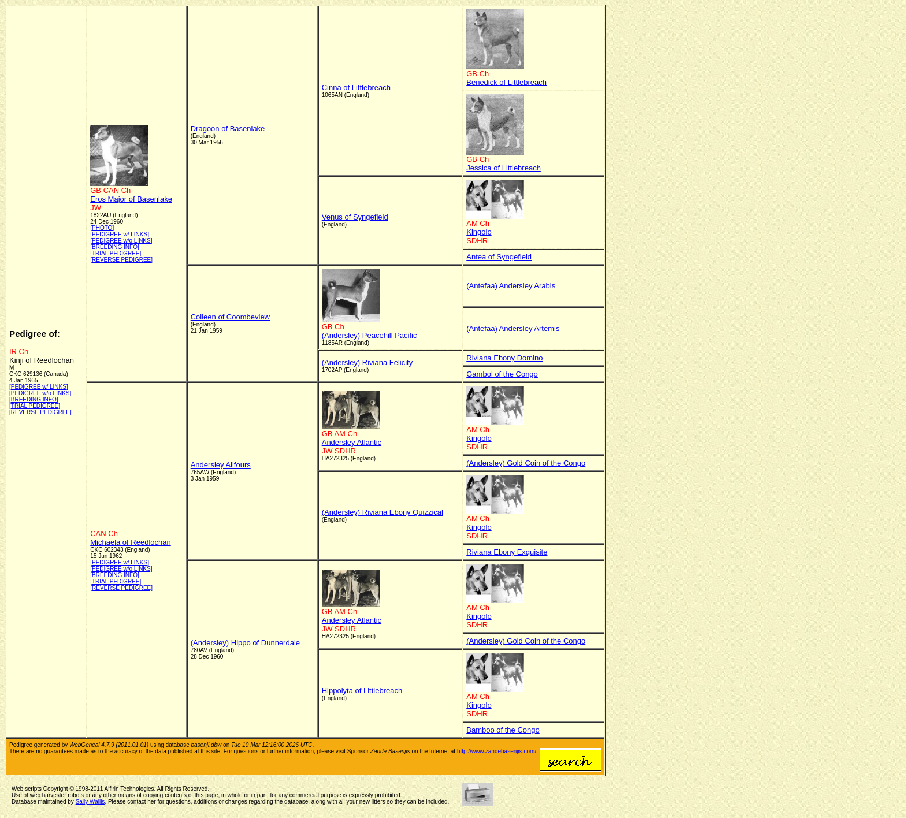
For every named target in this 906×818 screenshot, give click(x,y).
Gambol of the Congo (502, 374)
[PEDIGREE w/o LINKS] (40, 393)
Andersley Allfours (221, 464)
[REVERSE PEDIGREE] (40, 412)
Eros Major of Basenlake (131, 199)
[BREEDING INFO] (33, 399)
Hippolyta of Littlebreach (362, 690)
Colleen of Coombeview (230, 317)
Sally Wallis (90, 801)
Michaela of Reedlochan (130, 542)
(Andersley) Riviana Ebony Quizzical (382, 512)
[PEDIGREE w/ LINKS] (38, 387)
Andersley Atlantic (351, 442)
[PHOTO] (102, 228)
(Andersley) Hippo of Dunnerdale (245, 642)
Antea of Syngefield (499, 256)
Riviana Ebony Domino (504, 358)
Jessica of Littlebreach (503, 167)
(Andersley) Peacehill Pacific (369, 335)
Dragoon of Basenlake (228, 128)
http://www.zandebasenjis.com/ (496, 751)
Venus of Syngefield (355, 217)
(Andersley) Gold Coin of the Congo (525, 463)
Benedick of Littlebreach (506, 82)
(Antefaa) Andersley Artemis (512, 328)
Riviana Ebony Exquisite (506, 552)
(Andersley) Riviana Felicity (367, 362)
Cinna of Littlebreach (356, 87)
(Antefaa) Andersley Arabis (510, 285)
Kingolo (478, 232)
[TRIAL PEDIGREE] (34, 406)
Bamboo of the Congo (502, 730)
